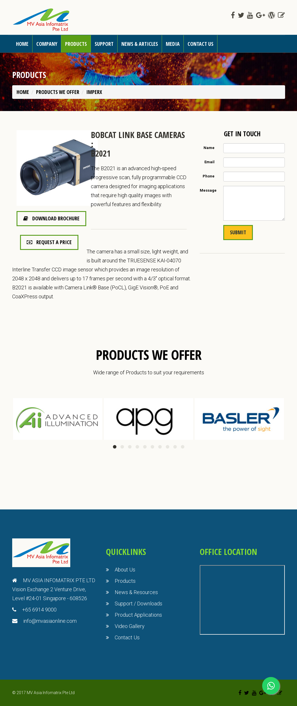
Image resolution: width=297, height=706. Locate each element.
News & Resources (136, 592)
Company (46, 43)
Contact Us (127, 637)
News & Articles (139, 43)
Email (209, 162)
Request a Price (49, 242)
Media (173, 43)
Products (76, 43)
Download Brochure (51, 218)
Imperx (94, 91)
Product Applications (138, 615)
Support (104, 43)
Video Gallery (130, 626)
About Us (125, 570)
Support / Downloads (138, 603)
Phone (209, 176)
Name (209, 148)
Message (208, 190)
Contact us (200, 43)
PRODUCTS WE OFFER (57, 91)
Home (22, 43)
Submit (238, 232)
